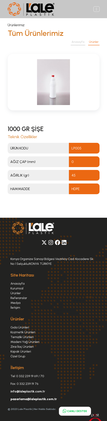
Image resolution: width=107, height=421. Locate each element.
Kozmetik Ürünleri (23, 332)
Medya (15, 303)
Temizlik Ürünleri (22, 337)
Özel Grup (18, 356)
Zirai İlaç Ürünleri (22, 347)
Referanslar (19, 298)
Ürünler (94, 42)
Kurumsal (17, 288)
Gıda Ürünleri (20, 327)
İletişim (15, 308)
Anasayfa (78, 42)
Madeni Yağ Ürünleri (25, 342)
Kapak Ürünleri (21, 351)
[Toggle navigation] (96, 9)
